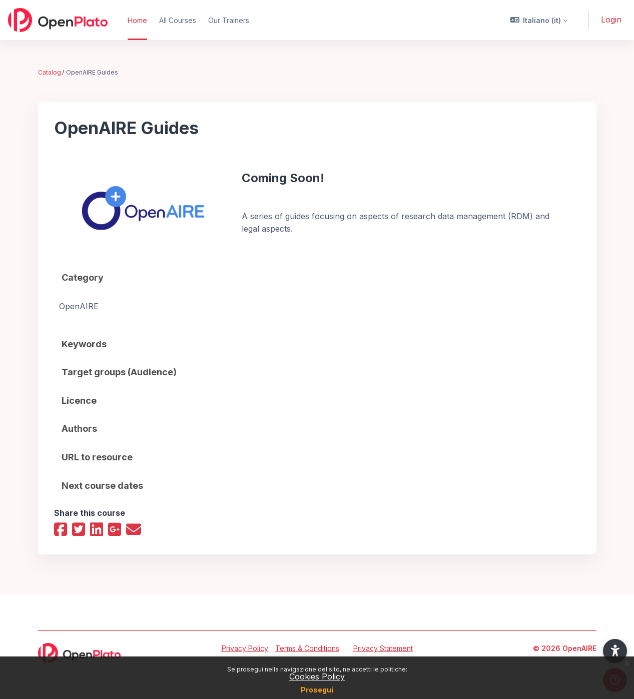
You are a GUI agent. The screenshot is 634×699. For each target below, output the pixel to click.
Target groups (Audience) (119, 372)
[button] (539, 20)
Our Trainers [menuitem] (228, 20)
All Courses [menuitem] (177, 20)
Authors (79, 428)
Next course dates (102, 485)
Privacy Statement (383, 648)
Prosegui (317, 689)
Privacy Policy (245, 648)
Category (83, 277)
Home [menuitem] (137, 20)
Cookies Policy (317, 676)
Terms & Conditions (307, 648)
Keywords (84, 344)
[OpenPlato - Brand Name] (58, 20)
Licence (79, 400)
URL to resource (97, 457)
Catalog (49, 72)
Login (611, 20)
